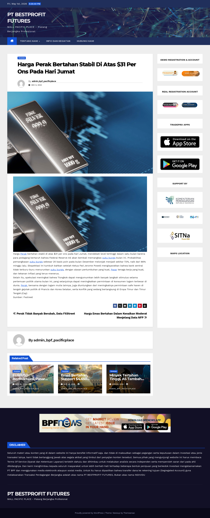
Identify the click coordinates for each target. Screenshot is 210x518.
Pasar (114, 269)
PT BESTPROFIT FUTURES (38, 494)
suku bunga (109, 257)
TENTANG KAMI (29, 41)
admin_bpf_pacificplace (44, 81)
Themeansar (129, 513)
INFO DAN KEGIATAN (58, 41)
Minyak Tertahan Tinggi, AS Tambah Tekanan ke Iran (125, 379)
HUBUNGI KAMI (85, 41)
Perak (23, 253)
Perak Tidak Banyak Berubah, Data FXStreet (44, 313)
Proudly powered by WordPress (89, 513)
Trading (21, 58)
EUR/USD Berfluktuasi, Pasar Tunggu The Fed (29, 379)
